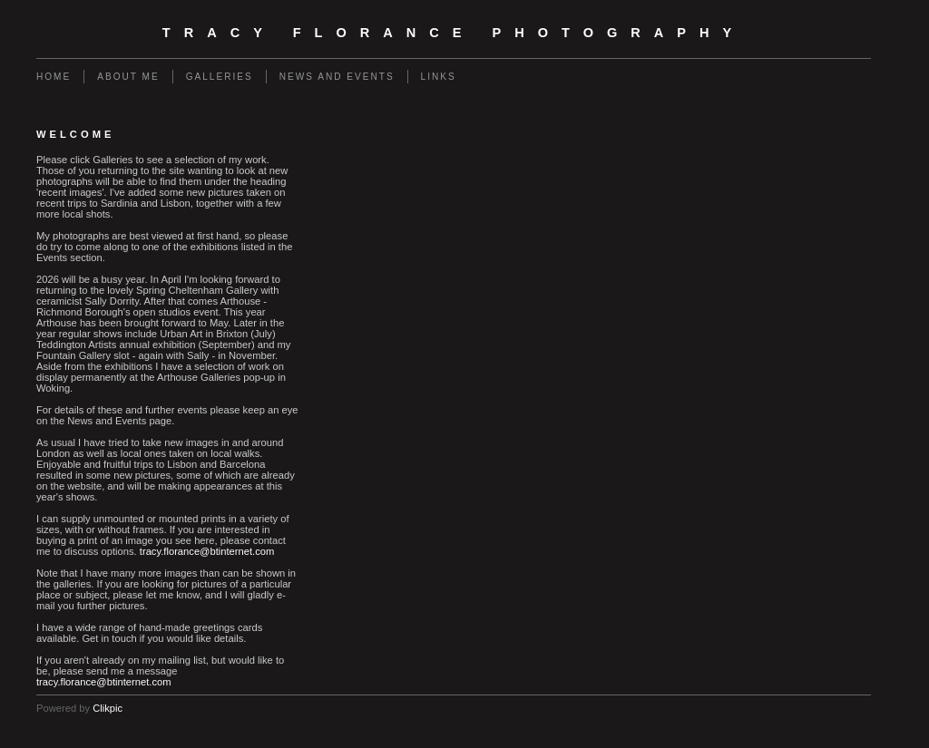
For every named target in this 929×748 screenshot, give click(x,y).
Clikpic (107, 708)
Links (438, 77)
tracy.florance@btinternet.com (207, 551)
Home (53, 77)
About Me (128, 77)
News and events (337, 77)
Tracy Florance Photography (453, 32)
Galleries (219, 77)
